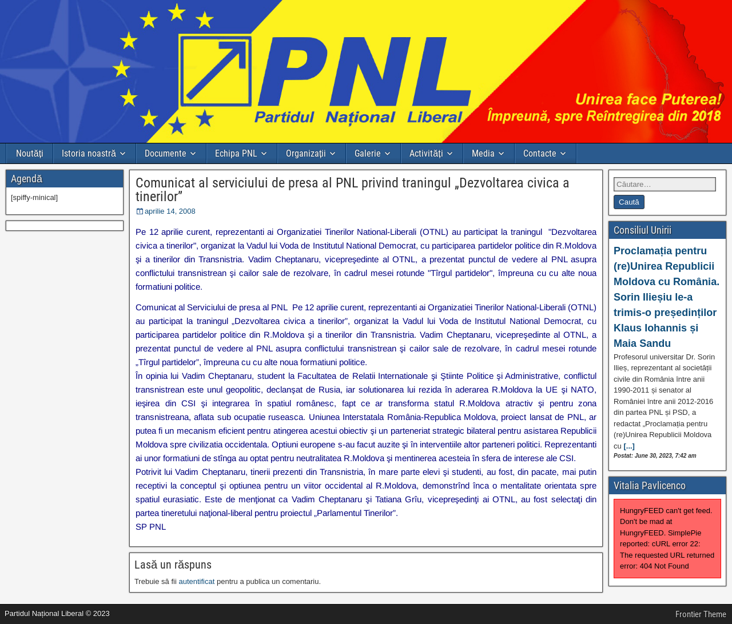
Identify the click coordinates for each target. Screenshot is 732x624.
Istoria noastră (89, 153)
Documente (165, 153)
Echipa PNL (236, 153)
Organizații (306, 153)
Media (483, 153)
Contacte (539, 153)
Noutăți (29, 153)
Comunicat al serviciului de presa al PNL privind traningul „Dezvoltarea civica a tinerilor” (353, 190)
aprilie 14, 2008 (170, 211)
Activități (426, 153)
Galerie (368, 153)
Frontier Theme (700, 614)
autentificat (196, 581)
